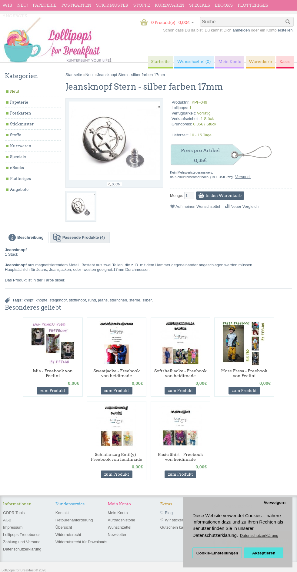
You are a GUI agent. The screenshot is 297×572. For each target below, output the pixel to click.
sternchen (118, 300)
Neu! (22, 5)
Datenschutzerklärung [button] (259, 535)
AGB (7, 520)
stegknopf (58, 300)
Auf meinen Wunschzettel (197, 206)
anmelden (241, 30)
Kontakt (62, 512)
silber (147, 300)
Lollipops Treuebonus (22, 534)
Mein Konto (118, 512)
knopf (28, 300)
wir (7, 5)
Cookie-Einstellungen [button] (217, 553)
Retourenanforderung (74, 520)
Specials (199, 5)
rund (92, 300)
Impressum (12, 527)
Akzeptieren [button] (263, 553)
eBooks (224, 5)
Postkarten (76, 5)
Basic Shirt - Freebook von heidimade (180, 457)
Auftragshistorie (121, 520)
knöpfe (41, 300)
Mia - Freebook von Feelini (53, 373)
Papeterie (44, 5)
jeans (103, 300)
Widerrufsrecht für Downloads (81, 542)
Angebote (14, 15)
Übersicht (63, 527)
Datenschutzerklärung (22, 549)
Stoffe (141, 5)
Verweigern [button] (274, 502)
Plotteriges (253, 5)
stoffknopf (77, 300)
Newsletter (117, 534)
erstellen (285, 30)
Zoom (116, 184)
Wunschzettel (120, 527)
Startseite (73, 74)
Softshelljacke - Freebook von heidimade (180, 373)
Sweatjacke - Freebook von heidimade (116, 373)
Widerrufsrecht (68, 534)
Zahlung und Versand (22, 542)
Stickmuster (112, 5)
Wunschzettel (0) (194, 61)
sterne (134, 300)
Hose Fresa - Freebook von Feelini (244, 373)
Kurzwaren (169, 5)
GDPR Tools (14, 512)
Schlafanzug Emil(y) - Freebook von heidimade (116, 457)
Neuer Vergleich (245, 206)
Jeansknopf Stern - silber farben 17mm (131, 74)
